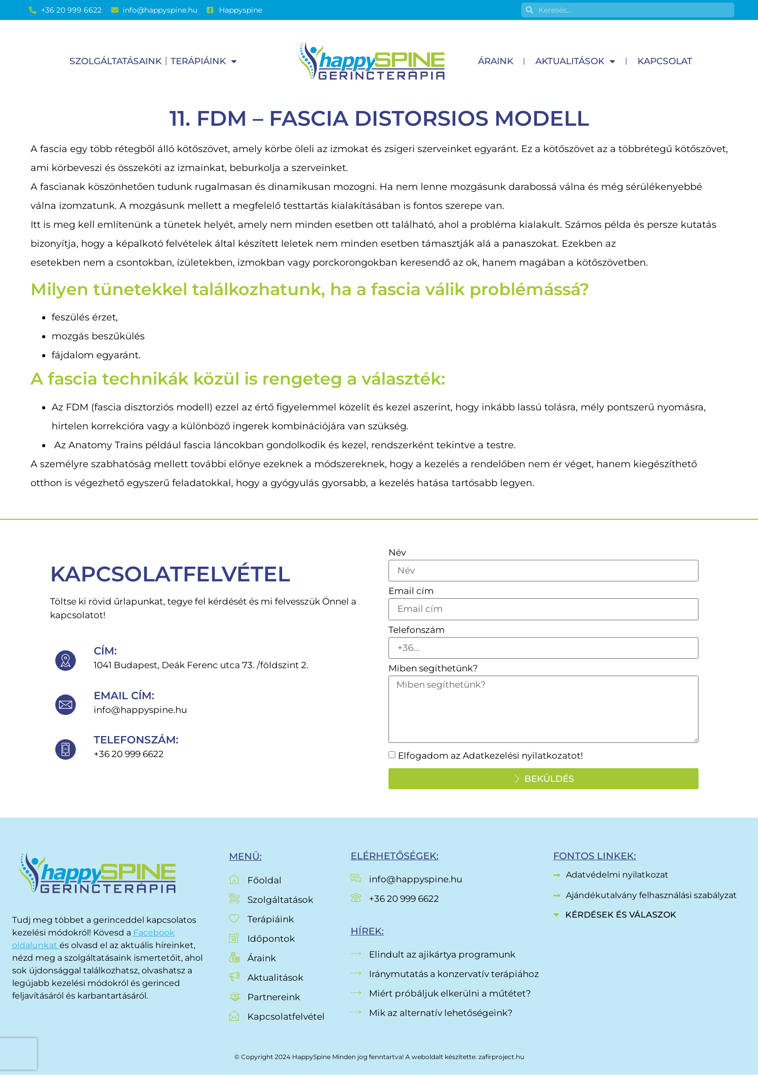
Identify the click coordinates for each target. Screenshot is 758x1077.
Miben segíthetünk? (433, 670)
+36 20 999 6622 (129, 755)
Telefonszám (416, 631)
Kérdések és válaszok (620, 917)
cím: (105, 652)
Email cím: (124, 696)
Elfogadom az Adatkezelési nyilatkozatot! (490, 757)
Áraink (495, 61)
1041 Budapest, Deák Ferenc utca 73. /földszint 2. (201, 666)
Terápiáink (204, 61)
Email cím (411, 592)
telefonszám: (136, 740)
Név (397, 553)
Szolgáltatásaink (115, 61)
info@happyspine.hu (140, 711)
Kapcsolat (664, 61)
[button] (647, 918)
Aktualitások (575, 61)
